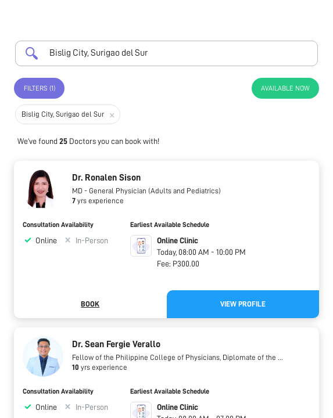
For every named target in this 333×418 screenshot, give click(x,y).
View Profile (243, 304)
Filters (39, 88)
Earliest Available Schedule (169, 224)
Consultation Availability (58, 224)
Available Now (285, 88)
